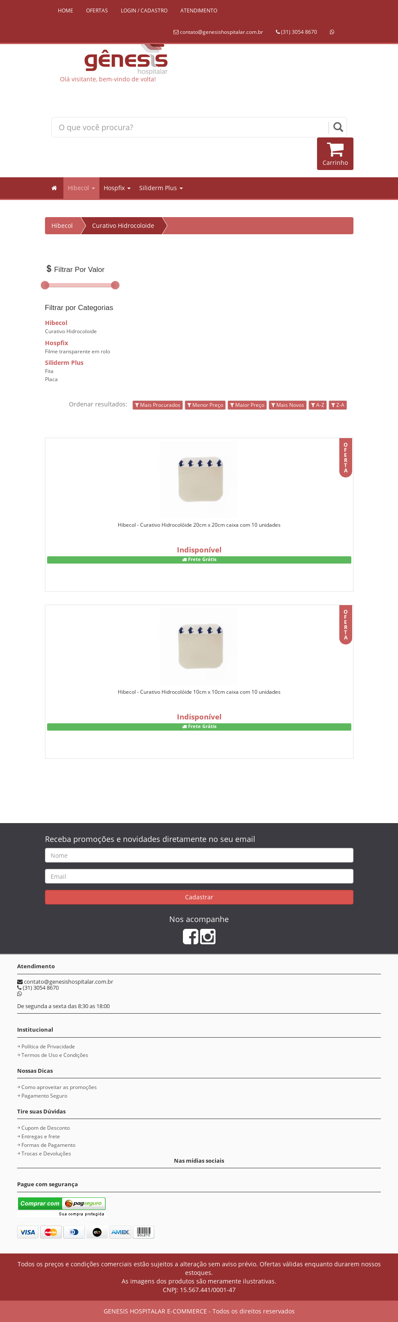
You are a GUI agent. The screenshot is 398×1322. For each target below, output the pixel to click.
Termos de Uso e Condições (54, 1055)
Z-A (337, 405)
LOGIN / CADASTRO (144, 10)
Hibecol (81, 188)
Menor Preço (205, 405)
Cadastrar (199, 897)
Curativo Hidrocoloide (123, 225)
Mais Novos (287, 405)
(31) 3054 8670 (296, 32)
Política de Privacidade (48, 1046)
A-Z (317, 405)
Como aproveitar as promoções (59, 1087)
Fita (49, 371)
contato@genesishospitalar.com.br (218, 32)
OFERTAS (97, 10)
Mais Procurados (157, 405)
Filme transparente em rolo (77, 351)
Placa (51, 379)
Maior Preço (247, 405)
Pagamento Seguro (44, 1095)
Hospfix (117, 188)
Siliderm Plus (161, 188)
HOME (65, 10)
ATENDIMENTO (198, 10)
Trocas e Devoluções (46, 1153)
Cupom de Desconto (45, 1127)
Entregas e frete (40, 1136)
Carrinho (335, 153)
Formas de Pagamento (48, 1145)
